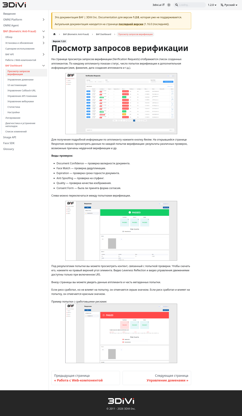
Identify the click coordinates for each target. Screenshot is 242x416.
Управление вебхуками (20, 101)
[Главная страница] (54, 34)
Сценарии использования (19, 48)
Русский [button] (227, 5)
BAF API (9, 54)
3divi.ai (158, 5)
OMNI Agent (11, 25)
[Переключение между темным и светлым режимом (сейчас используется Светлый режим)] (168, 4)
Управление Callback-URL (21, 90)
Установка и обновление (19, 42)
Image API (9, 137)
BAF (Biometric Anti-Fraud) (19, 31)
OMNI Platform (12, 19)
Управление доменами (20, 79)
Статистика (13, 106)
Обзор (8, 37)
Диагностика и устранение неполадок (20, 125)
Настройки (13, 112)
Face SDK (8, 143)
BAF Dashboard (13, 65)
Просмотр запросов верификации (18, 73)
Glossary (8, 149)
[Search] (189, 4)
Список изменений (16, 131)
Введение (9, 13)
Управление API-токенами (22, 96)
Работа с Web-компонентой (20, 60)
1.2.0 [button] (211, 5)
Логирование (12, 117)
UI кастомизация (16, 85)
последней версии (131, 24)
